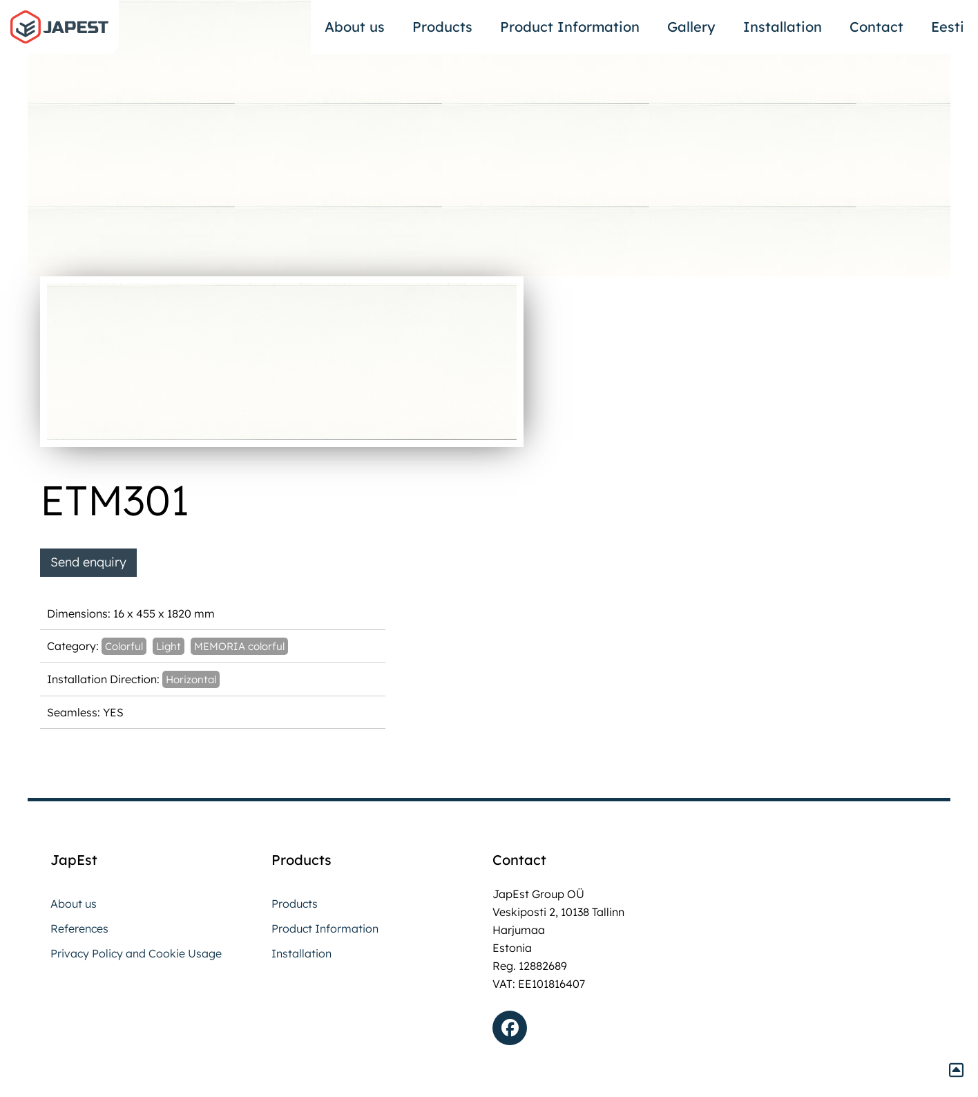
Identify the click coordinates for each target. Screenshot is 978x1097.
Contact (876, 26)
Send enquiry (88, 562)
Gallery (691, 26)
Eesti (947, 26)
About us (355, 26)
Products (442, 26)
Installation (782, 26)
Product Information (570, 26)
